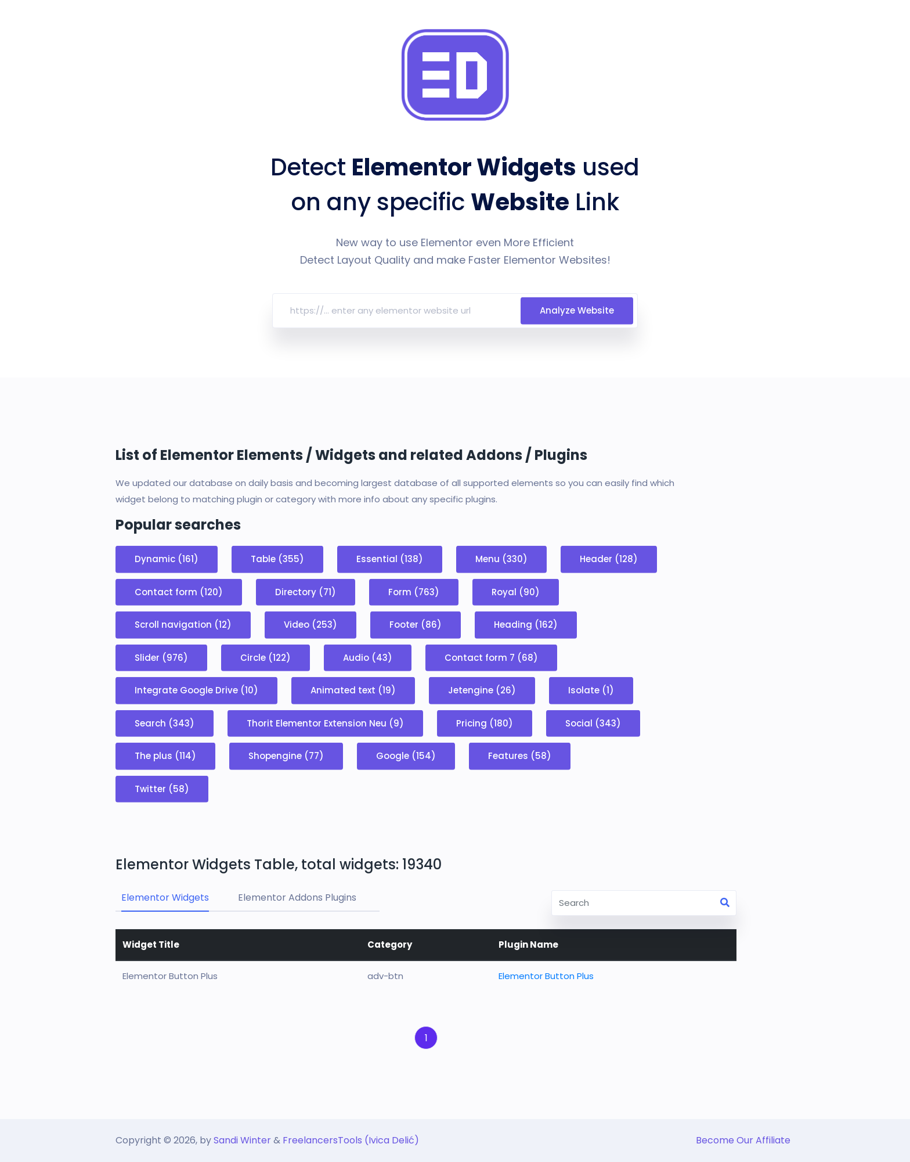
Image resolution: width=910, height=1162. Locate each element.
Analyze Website (577, 317)
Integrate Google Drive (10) (196, 690)
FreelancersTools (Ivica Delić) (351, 1140)
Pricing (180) (484, 723)
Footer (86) (415, 624)
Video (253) (310, 624)
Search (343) (164, 723)
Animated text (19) (353, 690)
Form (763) (413, 591)
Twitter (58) (162, 788)
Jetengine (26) (482, 690)
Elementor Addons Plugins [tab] (297, 897)
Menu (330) (501, 559)
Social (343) (593, 723)
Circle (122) (265, 657)
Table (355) (277, 559)
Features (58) (519, 756)
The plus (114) (165, 756)
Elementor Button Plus (546, 976)
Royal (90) (516, 591)
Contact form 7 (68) (491, 657)
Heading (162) (526, 624)
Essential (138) (389, 559)
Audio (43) (367, 657)
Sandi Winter (242, 1140)
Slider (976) (161, 657)
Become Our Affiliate (743, 1140)
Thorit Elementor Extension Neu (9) (325, 723)
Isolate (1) (591, 690)
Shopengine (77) (286, 756)
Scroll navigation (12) (183, 624)
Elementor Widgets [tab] (165, 897)
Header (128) (609, 559)
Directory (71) (305, 591)
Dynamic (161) (166, 559)
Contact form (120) (179, 591)
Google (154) (406, 756)
